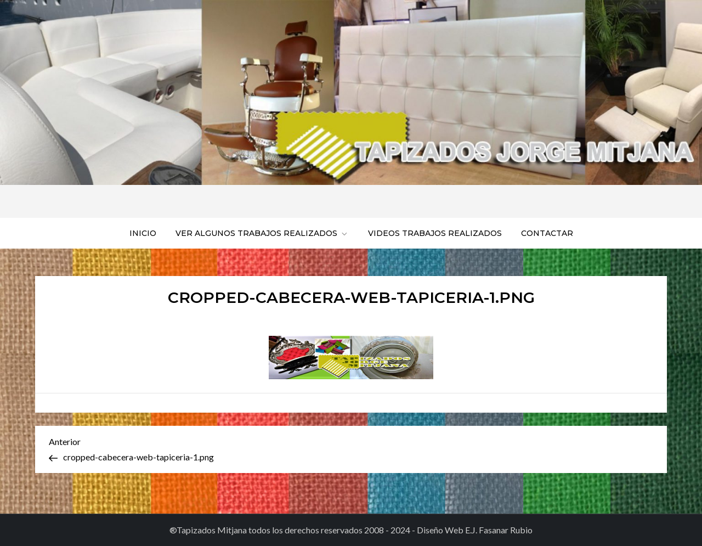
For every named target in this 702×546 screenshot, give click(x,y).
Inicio (142, 233)
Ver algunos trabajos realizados (262, 233)
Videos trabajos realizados (435, 233)
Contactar (547, 233)
